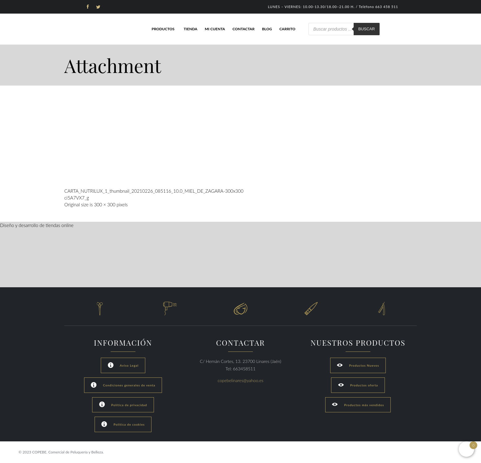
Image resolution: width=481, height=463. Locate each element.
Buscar (366, 29)
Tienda (190, 29)
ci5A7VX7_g (76, 197)
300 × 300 (104, 204)
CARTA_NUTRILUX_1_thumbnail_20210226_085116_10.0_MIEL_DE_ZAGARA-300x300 (153, 191)
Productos (162, 29)
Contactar (243, 29)
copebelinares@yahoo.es (240, 380)
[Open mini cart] (466, 449)
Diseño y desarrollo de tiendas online (37, 225)
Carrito (287, 29)
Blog (267, 29)
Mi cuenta (215, 29)
